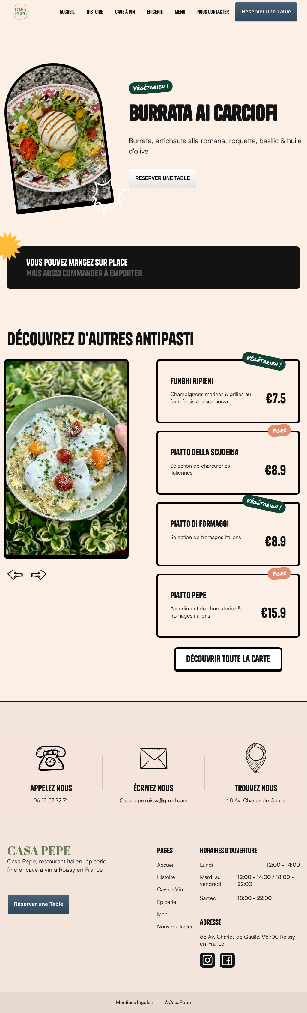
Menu (164, 914)
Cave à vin (125, 11)
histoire (95, 11)
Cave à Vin (170, 889)
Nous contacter (213, 11)
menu (180, 11)
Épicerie (155, 11)
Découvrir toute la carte (228, 658)
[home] (21, 12)
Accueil (67, 11)
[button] (15, 575)
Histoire (166, 877)
